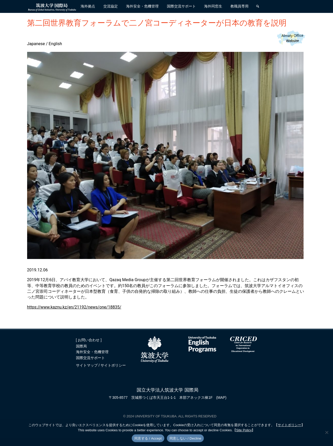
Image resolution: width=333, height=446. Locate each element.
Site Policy (244, 430)
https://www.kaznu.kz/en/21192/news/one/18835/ (74, 307)
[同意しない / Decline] (326, 432)
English (55, 43)
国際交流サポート (90, 358)
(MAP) (221, 397)
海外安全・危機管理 (92, 352)
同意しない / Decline (185, 438)
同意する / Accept (148, 438)
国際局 (81, 346)
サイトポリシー (113, 365)
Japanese (36, 43)
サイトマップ (87, 365)
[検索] (257, 6)
